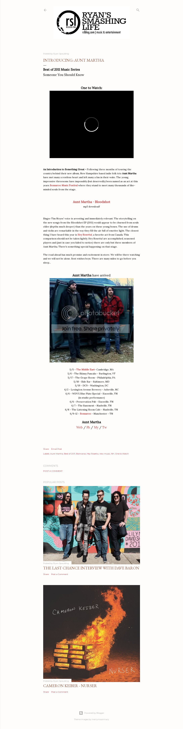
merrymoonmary (100, 719)
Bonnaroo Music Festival (64, 185)
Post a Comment (53, 471)
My (96, 427)
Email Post (56, 449)
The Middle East (85, 369)
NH (112, 453)
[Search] (138, 9)
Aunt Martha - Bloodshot (91, 202)
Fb (88, 427)
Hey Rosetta (92, 453)
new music (104, 453)
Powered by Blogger (91, 713)
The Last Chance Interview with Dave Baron (91, 568)
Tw (104, 427)
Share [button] (46, 449)
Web (79, 427)
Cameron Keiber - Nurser (70, 685)
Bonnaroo (85, 413)
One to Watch (122, 453)
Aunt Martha (56, 453)
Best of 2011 (69, 453)
